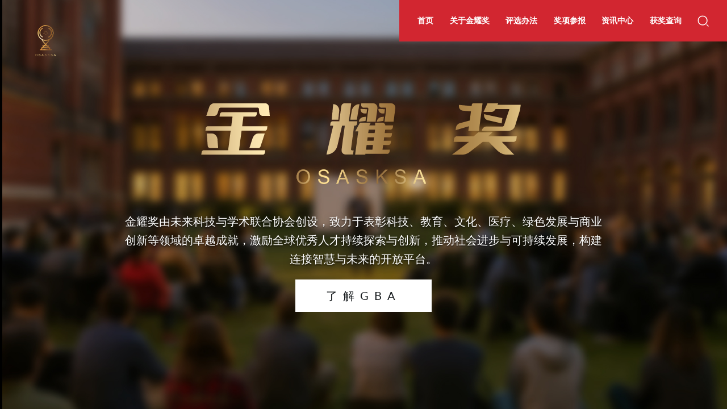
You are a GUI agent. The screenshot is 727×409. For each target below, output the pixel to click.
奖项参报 (570, 20)
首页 (425, 20)
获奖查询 (666, 20)
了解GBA (363, 295)
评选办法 (521, 20)
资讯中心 (617, 20)
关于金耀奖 (470, 20)
